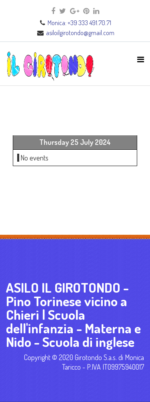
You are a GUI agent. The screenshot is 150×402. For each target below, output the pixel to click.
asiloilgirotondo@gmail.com (80, 33)
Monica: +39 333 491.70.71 (79, 23)
